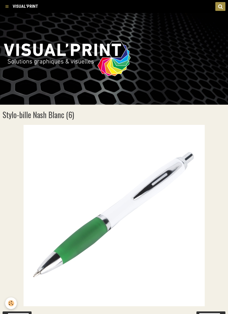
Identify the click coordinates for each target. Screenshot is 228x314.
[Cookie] (11, 303)
